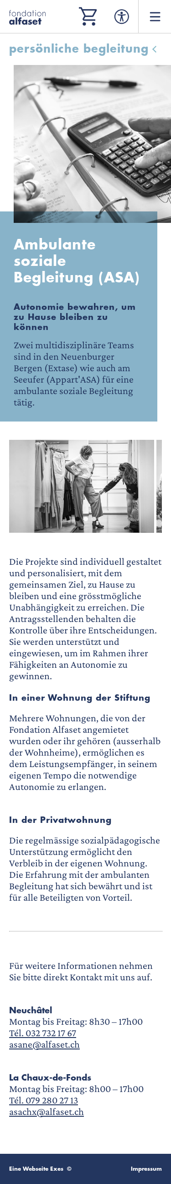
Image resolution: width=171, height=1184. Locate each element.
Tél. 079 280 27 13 (43, 1100)
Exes (56, 1169)
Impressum (146, 1169)
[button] (77, 519)
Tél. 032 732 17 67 (42, 1032)
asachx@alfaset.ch (46, 1111)
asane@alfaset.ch (44, 1044)
